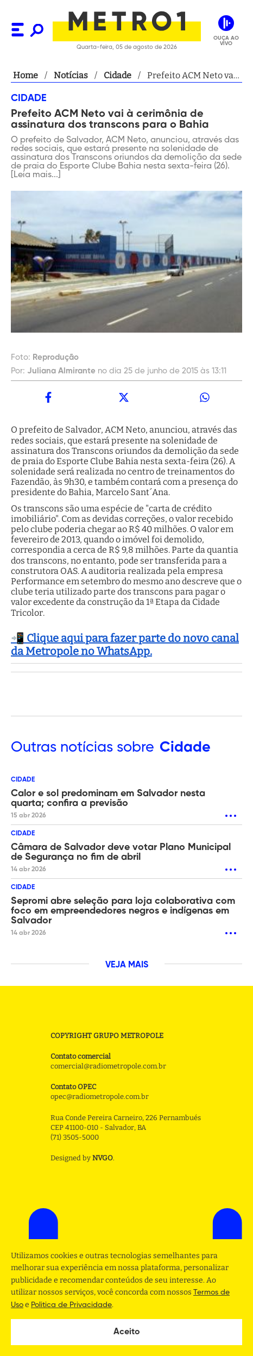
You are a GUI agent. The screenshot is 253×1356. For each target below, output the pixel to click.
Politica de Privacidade (71, 1305)
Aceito (126, 1332)
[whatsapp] (204, 397)
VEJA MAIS (126, 965)
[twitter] (124, 397)
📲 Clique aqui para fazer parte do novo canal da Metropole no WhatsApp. (125, 645)
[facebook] (48, 397)
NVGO (102, 1158)
